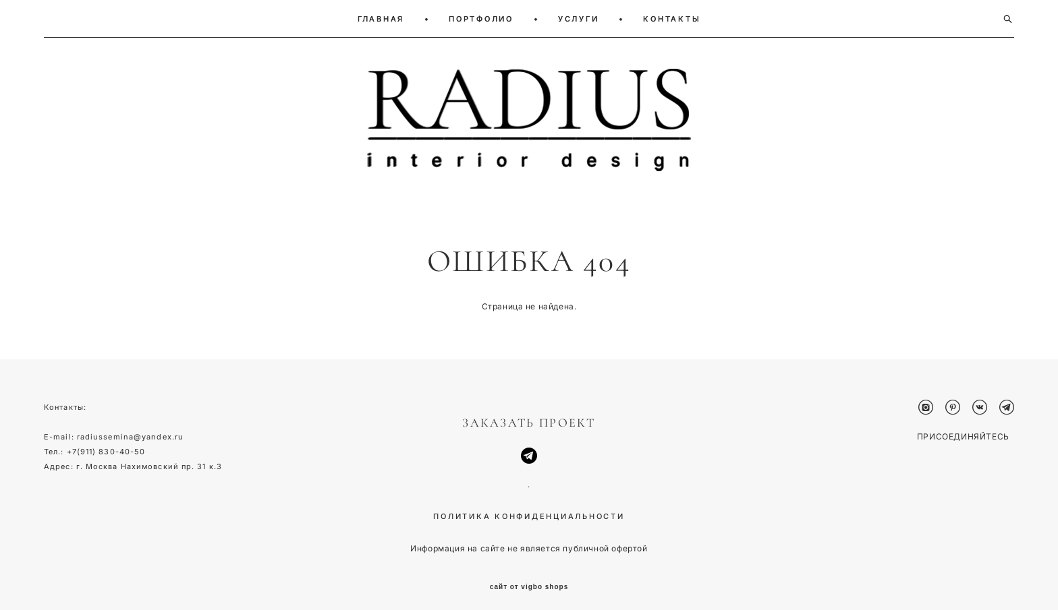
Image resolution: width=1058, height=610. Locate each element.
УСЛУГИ (578, 19)
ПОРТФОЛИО (481, 19)
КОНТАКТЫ (671, 19)
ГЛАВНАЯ (381, 19)
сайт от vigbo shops (529, 578)
